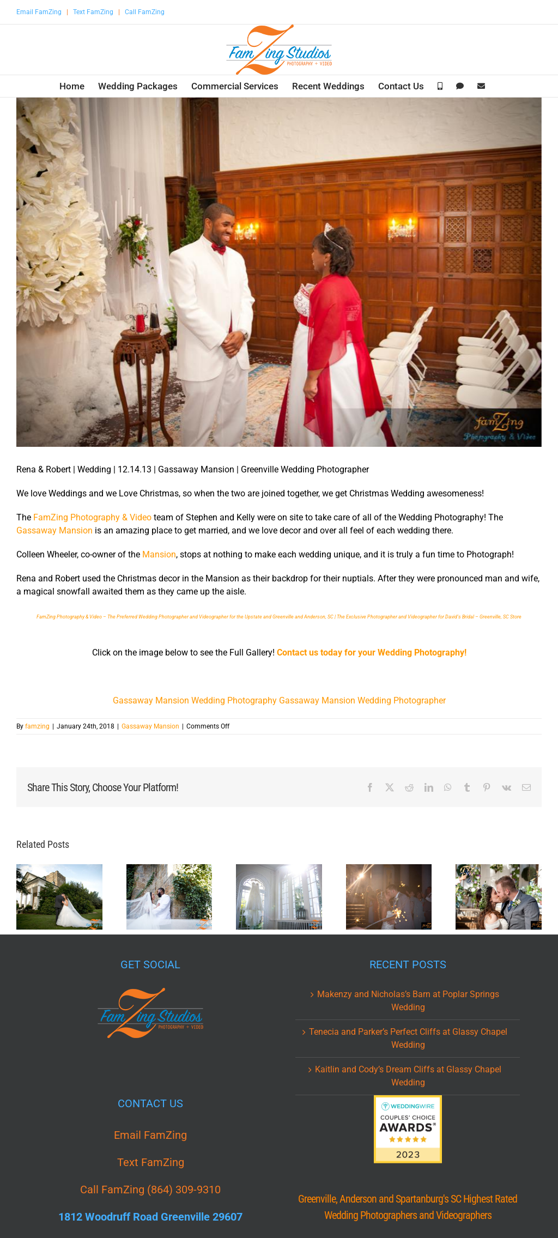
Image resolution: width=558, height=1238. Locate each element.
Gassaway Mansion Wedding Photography (195, 700)
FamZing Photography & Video (92, 517)
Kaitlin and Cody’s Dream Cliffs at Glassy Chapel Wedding (408, 1076)
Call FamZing (145, 12)
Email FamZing (39, 12)
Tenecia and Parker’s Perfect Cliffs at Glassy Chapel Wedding (408, 1038)
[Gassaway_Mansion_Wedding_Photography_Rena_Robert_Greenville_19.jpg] (279, 272)
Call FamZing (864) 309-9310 (150, 1189)
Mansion (159, 554)
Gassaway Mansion (54, 530)
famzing (37, 726)
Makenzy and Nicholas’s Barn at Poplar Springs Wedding (408, 1000)
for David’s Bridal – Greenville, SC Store (479, 617)
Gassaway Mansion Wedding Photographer (362, 700)
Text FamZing (93, 12)
